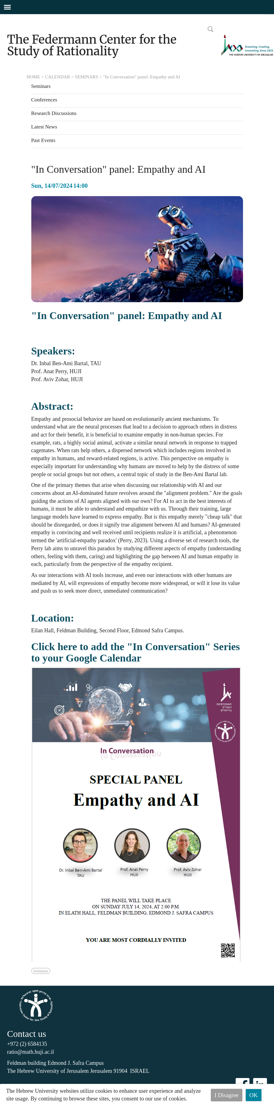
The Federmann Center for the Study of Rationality (91, 45)
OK (253, 1095)
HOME (33, 76)
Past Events (43, 140)
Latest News (44, 127)
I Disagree (226, 1095)
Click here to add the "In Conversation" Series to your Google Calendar (135, 652)
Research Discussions (54, 113)
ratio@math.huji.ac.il (30, 1052)
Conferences (44, 100)
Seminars (41, 86)
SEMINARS (86, 76)
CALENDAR (57, 76)
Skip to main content (23, 18)
